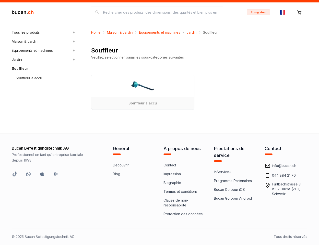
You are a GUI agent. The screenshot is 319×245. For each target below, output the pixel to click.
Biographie (172, 183)
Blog (116, 174)
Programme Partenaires (233, 181)
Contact (170, 165)
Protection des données (183, 214)
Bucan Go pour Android (233, 198)
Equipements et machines (159, 32)
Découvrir (121, 165)
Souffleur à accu (29, 78)
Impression (172, 174)
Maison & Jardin (120, 32)
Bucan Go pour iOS (229, 189)
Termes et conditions (181, 191)
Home (96, 32)
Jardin (192, 32)
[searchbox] (160, 12)
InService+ (222, 172)
